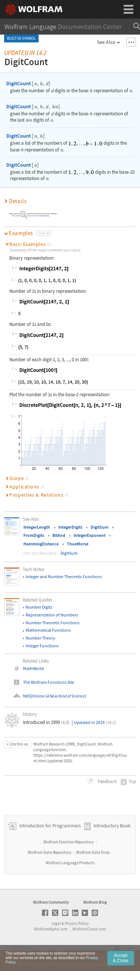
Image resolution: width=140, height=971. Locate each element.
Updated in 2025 (95, 722)
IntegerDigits (70, 527)
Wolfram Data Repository (49, 852)
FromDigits (33, 535)
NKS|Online (34, 696)
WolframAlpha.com (51, 929)
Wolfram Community (51, 902)
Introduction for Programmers (49, 826)
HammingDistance (41, 544)
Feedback (107, 781)
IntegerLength (36, 527)
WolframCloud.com (89, 929)
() (66, 696)
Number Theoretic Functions (52, 622)
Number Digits (39, 607)
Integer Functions (42, 645)
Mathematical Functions (48, 630)
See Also (106, 42)
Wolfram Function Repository (68, 842)
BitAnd (58, 535)
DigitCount (18, 83)
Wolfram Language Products (70, 862)
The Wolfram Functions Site (48, 682)
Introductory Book (112, 826)
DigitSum (99, 527)
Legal (56, 923)
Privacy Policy (77, 923)
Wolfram (24, 947)
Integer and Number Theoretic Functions (64, 576)
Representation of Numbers (52, 615)
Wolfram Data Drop (93, 852)
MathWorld (33, 668)
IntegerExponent (89, 535)
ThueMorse (77, 544)
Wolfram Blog (95, 902)
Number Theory (40, 638)
